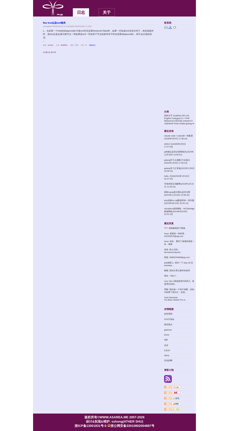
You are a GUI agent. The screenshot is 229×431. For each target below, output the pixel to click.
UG (187, 115)
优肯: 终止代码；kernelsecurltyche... (173, 250)
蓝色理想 (168, 314)
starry (166, 355)
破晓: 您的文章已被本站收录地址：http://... (177, 273)
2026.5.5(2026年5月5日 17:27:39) (175, 145)
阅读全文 (92, 45)
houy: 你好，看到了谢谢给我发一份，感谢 (179, 242)
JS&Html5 (168, 123)
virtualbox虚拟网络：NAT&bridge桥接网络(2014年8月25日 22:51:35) (179, 211)
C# (191, 121)
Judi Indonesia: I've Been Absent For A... (175, 298)
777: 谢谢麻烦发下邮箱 (174, 228)
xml (49, 45)
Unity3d (186, 121)
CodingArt (175, 118)
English (167, 118)
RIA (184, 115)
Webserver (169, 121)
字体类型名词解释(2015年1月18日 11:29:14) (179, 185)
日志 (81, 12)
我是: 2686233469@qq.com (177, 257)
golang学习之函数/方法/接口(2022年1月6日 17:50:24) (177, 161)
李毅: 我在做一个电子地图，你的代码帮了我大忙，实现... (179, 290)
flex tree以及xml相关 (54, 22)
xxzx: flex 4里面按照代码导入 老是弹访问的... (179, 282)
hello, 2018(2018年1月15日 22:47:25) (176, 177)
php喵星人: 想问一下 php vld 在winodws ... (178, 264)
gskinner (168, 330)
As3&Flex (64, 45)
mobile (182, 123)
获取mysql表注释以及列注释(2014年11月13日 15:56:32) (177, 193)
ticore (166, 335)
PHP (187, 118)
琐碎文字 (168, 115)
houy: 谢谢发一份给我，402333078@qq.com (175, 234)
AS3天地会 (169, 319)
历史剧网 (168, 360)
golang (189, 123)
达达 (166, 345)
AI (193, 123)
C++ (183, 118)
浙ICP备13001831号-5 (90, 426)
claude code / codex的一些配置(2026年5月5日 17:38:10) (178, 137)
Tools (176, 123)
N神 (166, 340)
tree (52, 45)
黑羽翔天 (168, 324)
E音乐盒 (178, 121)
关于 (107, 12)
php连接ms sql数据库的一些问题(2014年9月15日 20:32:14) (179, 201)
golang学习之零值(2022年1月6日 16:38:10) (179, 169)
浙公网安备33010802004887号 (130, 426)
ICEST (167, 350)
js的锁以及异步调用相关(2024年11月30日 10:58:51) (179, 153)
